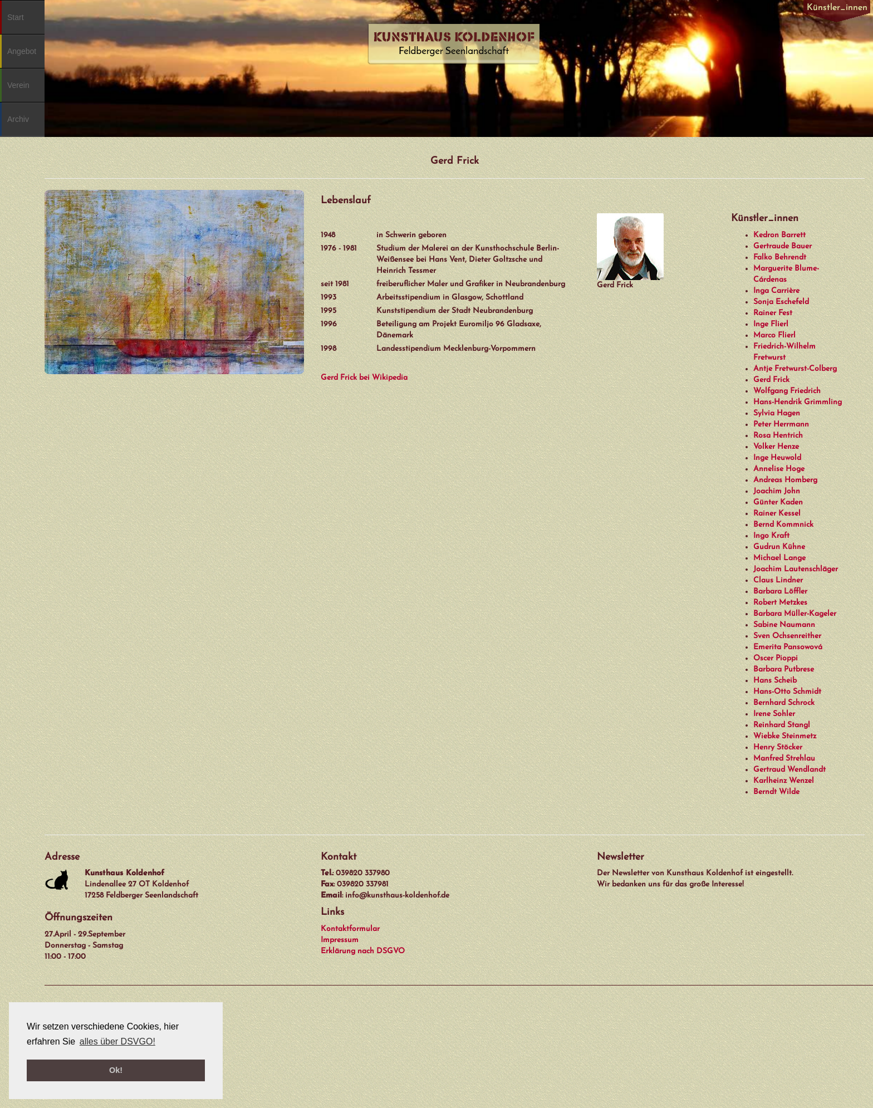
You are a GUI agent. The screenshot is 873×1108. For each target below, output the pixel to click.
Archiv (18, 119)
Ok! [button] (115, 1070)
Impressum (340, 940)
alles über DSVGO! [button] (117, 1041)
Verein (18, 85)
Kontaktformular (350, 929)
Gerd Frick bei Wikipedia (364, 378)
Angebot (21, 51)
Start (15, 17)
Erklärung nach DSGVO (363, 951)
